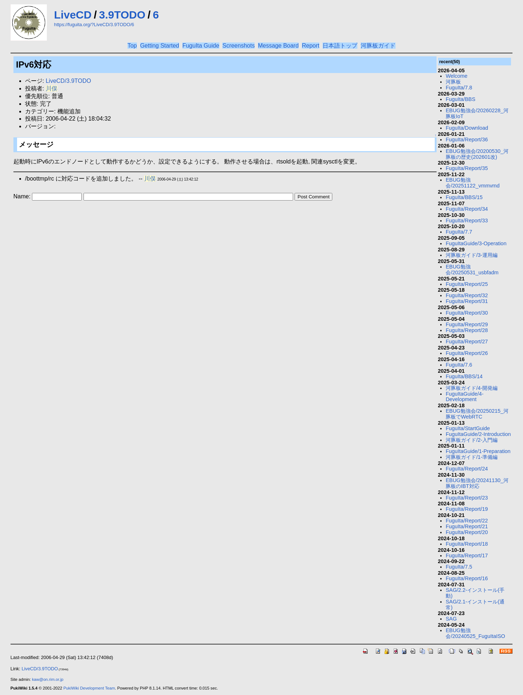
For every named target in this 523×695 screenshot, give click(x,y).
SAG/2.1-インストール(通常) (475, 604)
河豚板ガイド (378, 46)
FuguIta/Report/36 (467, 139)
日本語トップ (340, 46)
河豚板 (453, 82)
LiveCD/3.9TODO (68, 81)
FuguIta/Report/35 (467, 168)
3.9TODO (122, 15)
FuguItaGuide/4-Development (464, 397)
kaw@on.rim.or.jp (48, 679)
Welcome (456, 76)
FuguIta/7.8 (459, 87)
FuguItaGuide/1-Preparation (478, 451)
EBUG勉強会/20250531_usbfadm (472, 269)
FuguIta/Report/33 (467, 220)
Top (132, 46)
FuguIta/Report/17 (467, 555)
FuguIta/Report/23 (467, 498)
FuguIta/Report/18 (467, 544)
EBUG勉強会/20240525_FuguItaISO (475, 633)
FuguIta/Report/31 (467, 301)
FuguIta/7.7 (459, 232)
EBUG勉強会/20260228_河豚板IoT (477, 113)
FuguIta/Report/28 (467, 330)
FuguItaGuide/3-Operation (476, 243)
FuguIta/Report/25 (467, 284)
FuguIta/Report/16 (467, 578)
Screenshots (238, 46)
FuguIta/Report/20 (467, 532)
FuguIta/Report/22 (467, 521)
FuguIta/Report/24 (467, 469)
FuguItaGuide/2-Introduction (478, 434)
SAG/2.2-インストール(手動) (475, 593)
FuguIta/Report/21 (467, 526)
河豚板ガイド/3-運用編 (472, 255)
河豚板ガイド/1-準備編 (472, 457)
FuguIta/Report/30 (467, 313)
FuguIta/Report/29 (467, 324)
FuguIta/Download (467, 128)
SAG (451, 619)
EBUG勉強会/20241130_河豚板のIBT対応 (477, 483)
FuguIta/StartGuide (468, 428)
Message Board (278, 46)
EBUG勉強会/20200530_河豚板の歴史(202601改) (477, 154)
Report (310, 46)
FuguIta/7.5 (459, 567)
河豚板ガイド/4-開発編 (472, 388)
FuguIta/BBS (460, 99)
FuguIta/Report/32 (467, 295)
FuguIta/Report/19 (467, 509)
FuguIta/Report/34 (467, 209)
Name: (22, 196)
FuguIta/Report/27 (467, 341)
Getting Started (159, 46)
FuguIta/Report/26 (467, 353)
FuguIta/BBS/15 (464, 197)
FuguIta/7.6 (459, 365)
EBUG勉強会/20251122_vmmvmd (472, 183)
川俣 (51, 88)
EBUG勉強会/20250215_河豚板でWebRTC (477, 414)
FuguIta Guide (200, 46)
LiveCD (73, 15)
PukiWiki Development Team (89, 688)
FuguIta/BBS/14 (464, 376)
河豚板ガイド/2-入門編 (472, 440)
